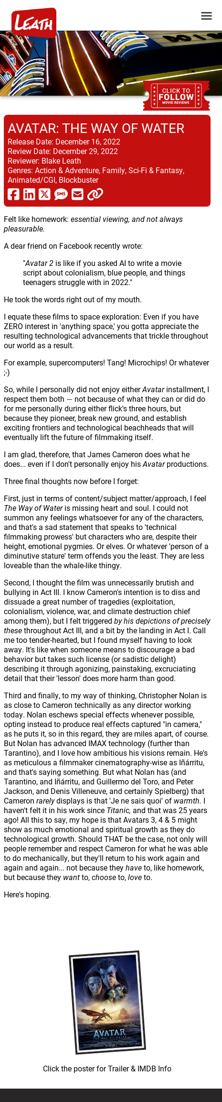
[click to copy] (95, 194)
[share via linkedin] (29, 194)
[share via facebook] (14, 194)
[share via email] (78, 194)
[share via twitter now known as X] (45, 194)
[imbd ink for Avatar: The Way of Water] (107, 1009)
